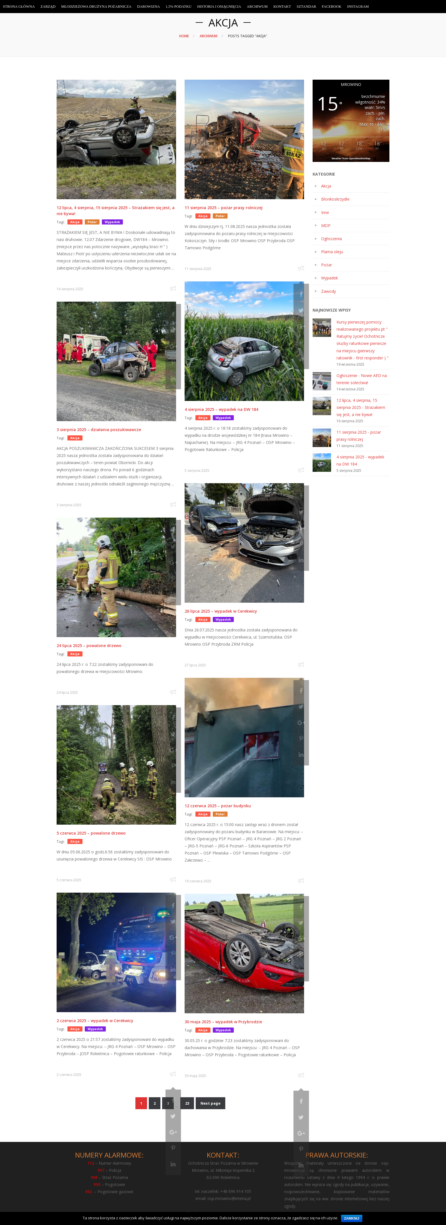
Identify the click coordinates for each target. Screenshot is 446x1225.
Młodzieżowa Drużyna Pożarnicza (96, 6)
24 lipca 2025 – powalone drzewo (89, 645)
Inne (325, 212)
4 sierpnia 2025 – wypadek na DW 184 (221, 409)
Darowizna (148, 6)
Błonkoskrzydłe (335, 199)
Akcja (326, 186)
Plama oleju (332, 251)
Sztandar (306, 6)
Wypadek (329, 278)
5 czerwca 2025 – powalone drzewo (91, 833)
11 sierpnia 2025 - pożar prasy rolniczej (358, 435)
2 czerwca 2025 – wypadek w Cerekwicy (95, 1020)
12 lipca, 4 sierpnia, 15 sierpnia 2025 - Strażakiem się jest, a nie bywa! (360, 407)
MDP (326, 225)
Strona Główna (19, 6)
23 (187, 1103)
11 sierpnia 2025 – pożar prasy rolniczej (224, 207)
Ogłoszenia (331, 238)
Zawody (328, 291)
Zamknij (351, 1218)
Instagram (358, 6)
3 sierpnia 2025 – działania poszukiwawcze (99, 429)
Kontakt (282, 6)
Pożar (326, 264)
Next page (210, 1103)
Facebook (331, 6)
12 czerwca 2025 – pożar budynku (218, 805)
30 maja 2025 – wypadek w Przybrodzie (223, 1021)
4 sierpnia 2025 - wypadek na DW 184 (360, 460)
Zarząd (47, 6)
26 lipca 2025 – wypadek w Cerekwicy (221, 611)
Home (184, 36)
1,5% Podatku (178, 6)
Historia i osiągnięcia (219, 6)
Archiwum (208, 36)
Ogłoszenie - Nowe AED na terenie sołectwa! (361, 379)
